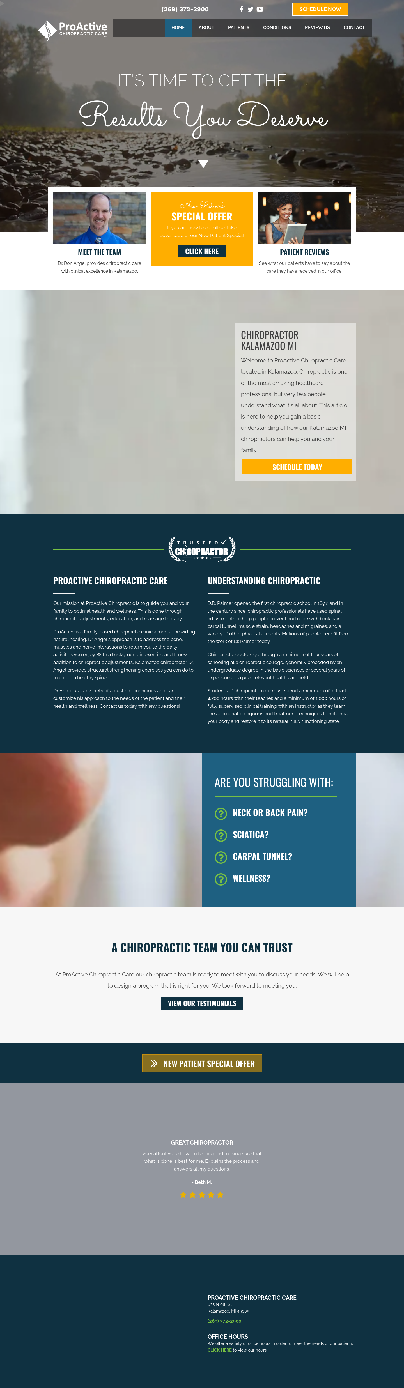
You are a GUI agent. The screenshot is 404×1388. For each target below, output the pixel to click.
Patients (238, 27)
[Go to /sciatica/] (283, 836)
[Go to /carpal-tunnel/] (283, 857)
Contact (354, 27)
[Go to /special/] (202, 110)
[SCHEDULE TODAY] (297, 466)
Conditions (277, 27)
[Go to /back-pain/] (283, 814)
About (206, 27)
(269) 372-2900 (185, 9)
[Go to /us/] (99, 261)
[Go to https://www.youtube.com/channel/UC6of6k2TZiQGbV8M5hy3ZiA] (259, 10)
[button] (202, 251)
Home (178, 27)
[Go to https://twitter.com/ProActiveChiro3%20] (250, 10)
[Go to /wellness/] (283, 879)
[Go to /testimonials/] (304, 261)
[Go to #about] (202, 163)
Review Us (317, 27)
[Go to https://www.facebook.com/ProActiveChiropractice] (241, 10)
